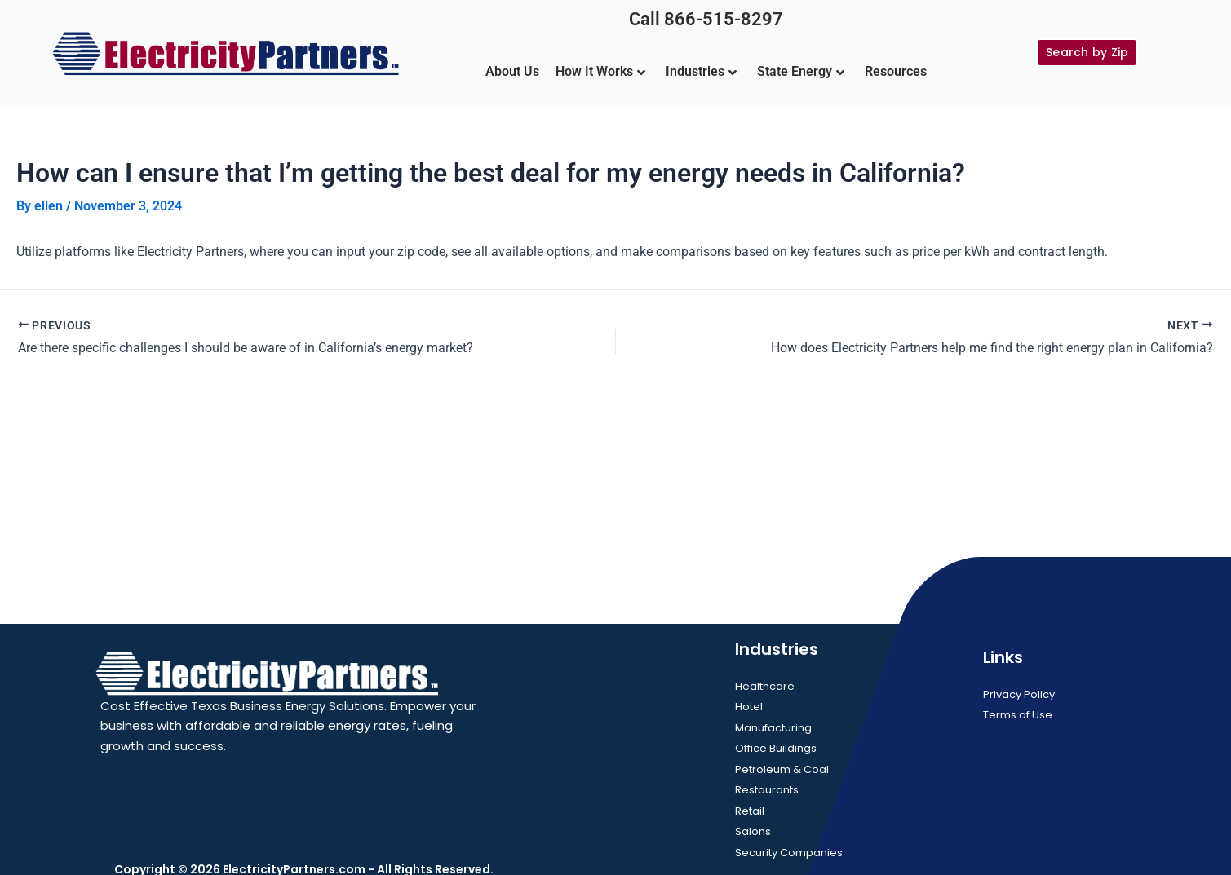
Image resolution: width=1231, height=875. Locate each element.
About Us (512, 71)
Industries (701, 71)
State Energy (800, 71)
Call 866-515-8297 (706, 19)
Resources (896, 71)
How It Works (600, 71)
